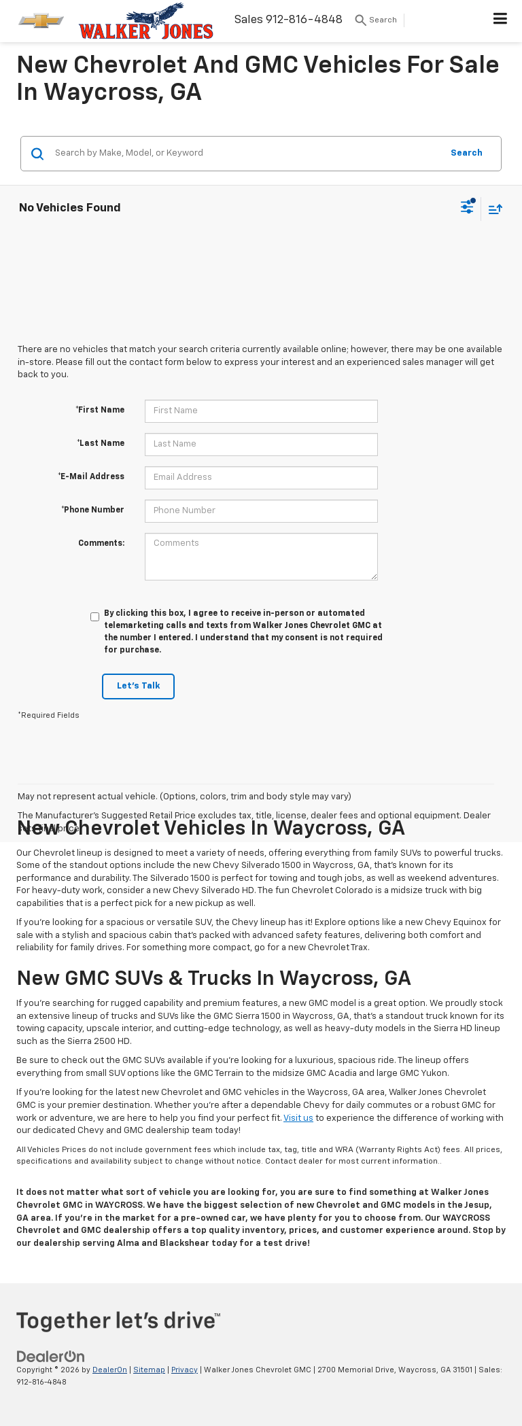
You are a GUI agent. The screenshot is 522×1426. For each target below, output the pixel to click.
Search (467, 153)
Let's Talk (138, 686)
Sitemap (149, 1370)
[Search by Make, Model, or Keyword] (246, 153)
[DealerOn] (51, 1356)
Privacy (184, 1370)
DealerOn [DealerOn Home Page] (109, 1370)
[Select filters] (467, 208)
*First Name (99, 410)
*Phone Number (92, 510)
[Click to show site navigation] (500, 21)
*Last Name (100, 444)
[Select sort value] (492, 209)
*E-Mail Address (91, 477)
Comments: (101, 544)
